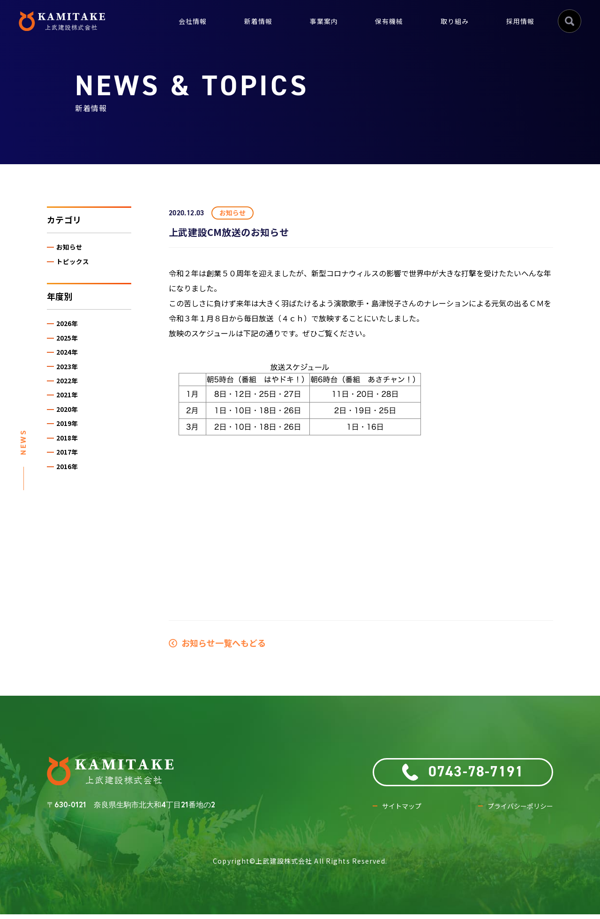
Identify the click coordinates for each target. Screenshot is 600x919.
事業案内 (311, 21)
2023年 (70, 378)
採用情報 (518, 21)
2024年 (70, 361)
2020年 (70, 427)
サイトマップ (404, 811)
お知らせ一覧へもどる (217, 643)
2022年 (70, 394)
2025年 (70, 345)
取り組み (449, 21)
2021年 (70, 411)
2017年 (70, 476)
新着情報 (241, 21)
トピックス (76, 264)
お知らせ (73, 248)
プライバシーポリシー (515, 811)
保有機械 (380, 21)
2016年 (70, 493)
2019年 (70, 443)
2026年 (70, 329)
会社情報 (172, 21)
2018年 (70, 460)
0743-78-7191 (463, 773)
